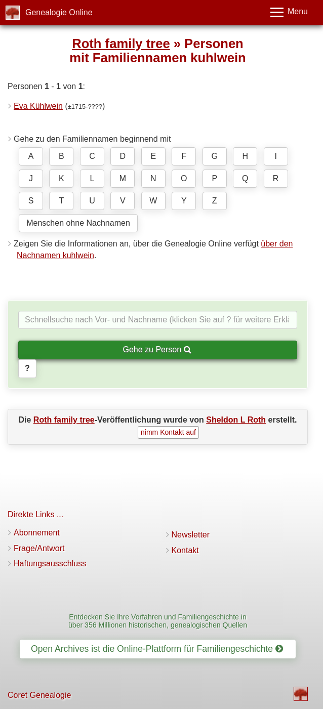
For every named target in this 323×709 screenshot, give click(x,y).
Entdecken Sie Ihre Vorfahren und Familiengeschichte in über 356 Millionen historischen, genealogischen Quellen (157, 621)
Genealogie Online (59, 12)
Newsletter (191, 534)
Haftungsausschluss (50, 563)
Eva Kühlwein (38, 106)
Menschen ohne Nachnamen (78, 223)
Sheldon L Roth (236, 419)
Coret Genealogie (39, 695)
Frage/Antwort (39, 548)
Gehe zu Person (157, 349)
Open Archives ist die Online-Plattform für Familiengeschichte (157, 649)
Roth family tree (121, 43)
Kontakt (185, 550)
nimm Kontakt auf (168, 432)
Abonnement (37, 532)
